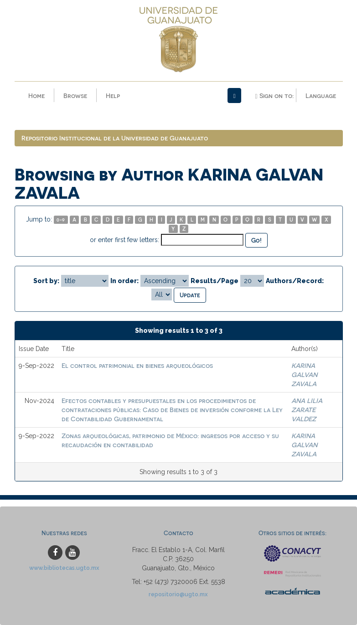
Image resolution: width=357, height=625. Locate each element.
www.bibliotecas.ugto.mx (64, 567)
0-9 (61, 219)
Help (113, 95)
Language (320, 95)
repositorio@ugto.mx (178, 594)
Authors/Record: (295, 280)
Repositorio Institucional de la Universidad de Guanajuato (114, 138)
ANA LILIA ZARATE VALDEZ (306, 410)
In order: (124, 280)
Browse (75, 95)
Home (36, 95)
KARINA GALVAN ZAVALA (304, 374)
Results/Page (214, 280)
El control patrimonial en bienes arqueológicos (137, 365)
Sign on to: (274, 96)
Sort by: (46, 280)
